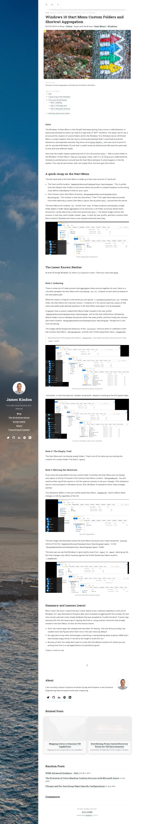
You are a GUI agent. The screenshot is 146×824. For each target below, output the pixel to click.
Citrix (69, 26)
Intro (50, 94)
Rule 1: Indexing (56, 103)
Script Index (19, 421)
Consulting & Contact (19, 429)
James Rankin (96, 142)
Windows (112, 26)
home (47, 13)
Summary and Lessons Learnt (59, 113)
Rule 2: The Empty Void (59, 106)
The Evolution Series (19, 417)
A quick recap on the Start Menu (59, 97)
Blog (19, 413)
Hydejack (88, 815)
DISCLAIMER (87, 812)
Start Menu (100, 26)
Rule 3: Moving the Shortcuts (60, 109)
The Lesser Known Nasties (57, 100)
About (19, 426)
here (103, 200)
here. (94, 212)
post (103, 153)
